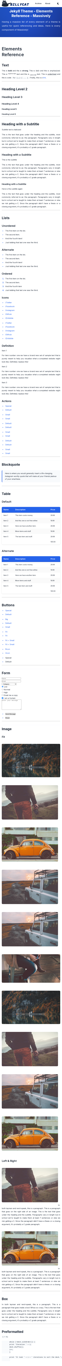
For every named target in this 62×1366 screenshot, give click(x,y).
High (6, 692)
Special (8, 406)
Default (8, 410)
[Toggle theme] (58, 3)
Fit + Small (9, 640)
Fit (6, 632)
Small (7, 415)
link (44, 78)
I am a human (9, 698)
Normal (7, 689)
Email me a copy (11, 695)
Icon (8, 649)
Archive (38, 3)
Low (5, 687)
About (47, 3)
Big (6, 619)
